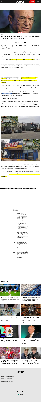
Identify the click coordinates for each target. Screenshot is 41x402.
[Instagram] (20, 391)
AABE (2, 188)
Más (21, 210)
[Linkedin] (24, 391)
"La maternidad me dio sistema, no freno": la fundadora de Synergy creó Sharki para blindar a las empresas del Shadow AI (22, 244)
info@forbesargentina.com (7, 378)
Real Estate (19, 188)
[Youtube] (22, 391)
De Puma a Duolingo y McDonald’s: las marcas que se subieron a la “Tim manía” (10, 299)
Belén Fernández (4, 40)
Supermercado (32, 188)
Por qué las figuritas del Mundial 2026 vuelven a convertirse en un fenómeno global (9, 319)
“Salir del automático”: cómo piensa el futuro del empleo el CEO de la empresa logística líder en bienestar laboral (22, 235)
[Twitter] (18, 391)
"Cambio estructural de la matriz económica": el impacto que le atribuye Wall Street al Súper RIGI (30, 362)
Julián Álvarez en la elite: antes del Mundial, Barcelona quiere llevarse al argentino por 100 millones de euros (9, 363)
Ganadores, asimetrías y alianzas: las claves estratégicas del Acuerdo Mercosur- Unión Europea (31, 299)
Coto (19, 51)
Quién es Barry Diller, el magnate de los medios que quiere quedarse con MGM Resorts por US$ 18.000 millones (31, 341)
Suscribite (32, 1)
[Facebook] (17, 391)
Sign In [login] (38, 1)
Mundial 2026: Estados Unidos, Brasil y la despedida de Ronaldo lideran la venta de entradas (9, 340)
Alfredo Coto (8, 188)
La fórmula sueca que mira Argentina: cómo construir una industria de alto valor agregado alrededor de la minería (22, 226)
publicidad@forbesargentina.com (9, 376)
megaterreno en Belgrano (7, 93)
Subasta (25, 188)
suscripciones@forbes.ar (9, 381)
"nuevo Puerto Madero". (19, 56)
